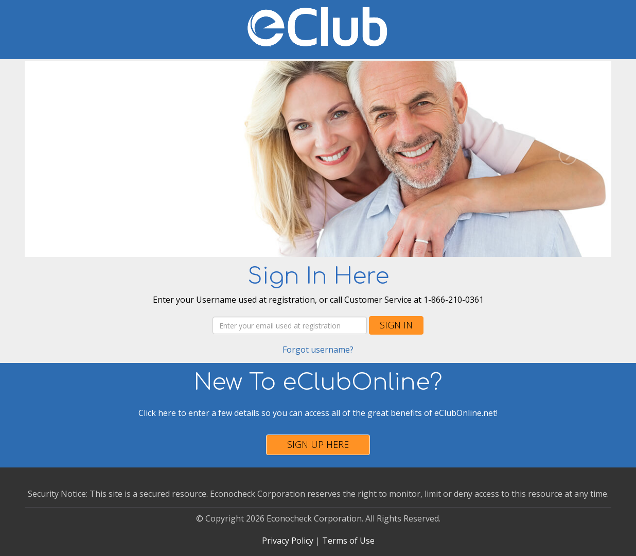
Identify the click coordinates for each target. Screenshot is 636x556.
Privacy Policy (287, 540)
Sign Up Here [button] (318, 444)
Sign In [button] (396, 325)
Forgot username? (318, 349)
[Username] (290, 325)
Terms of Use (348, 540)
